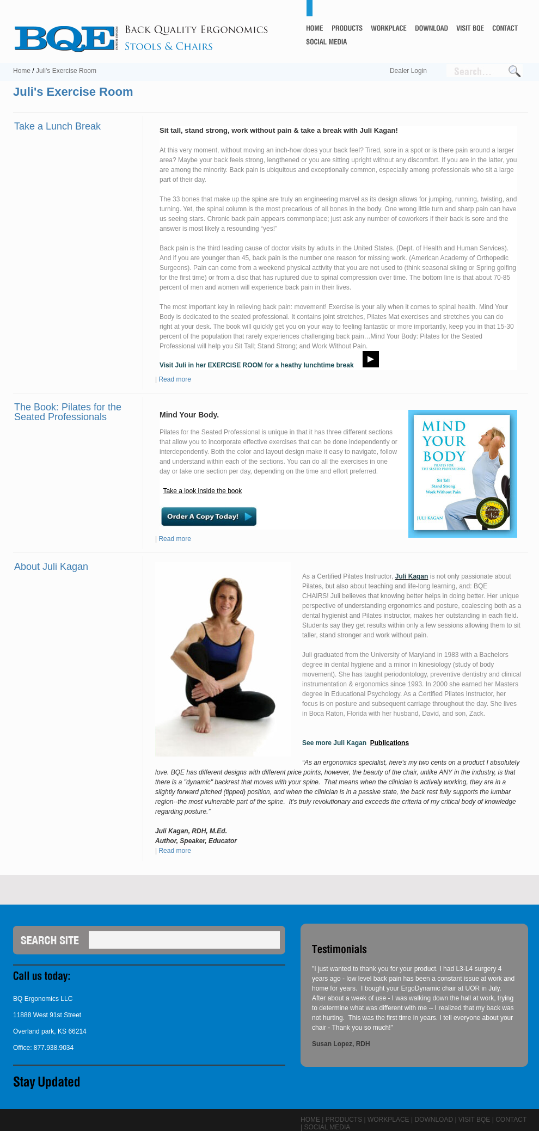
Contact (510, 1119)
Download (433, 1119)
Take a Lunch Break (57, 126)
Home (21, 71)
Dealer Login (408, 71)
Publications (389, 743)
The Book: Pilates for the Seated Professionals (67, 412)
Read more (174, 379)
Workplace (388, 1119)
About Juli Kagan (51, 566)
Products (344, 1119)
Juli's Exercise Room (66, 71)
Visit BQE (474, 1119)
